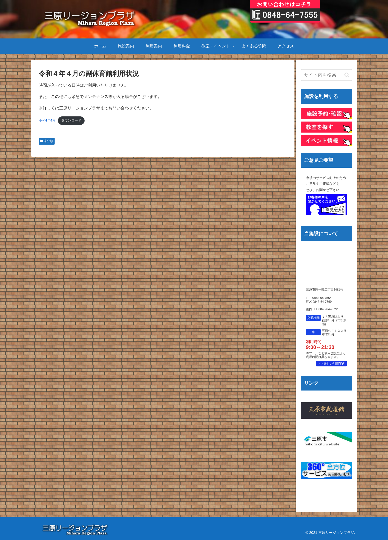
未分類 (46, 141)
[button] (346, 75)
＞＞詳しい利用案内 (331, 363)
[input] (326, 75)
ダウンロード (71, 120)
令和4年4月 (47, 120)
